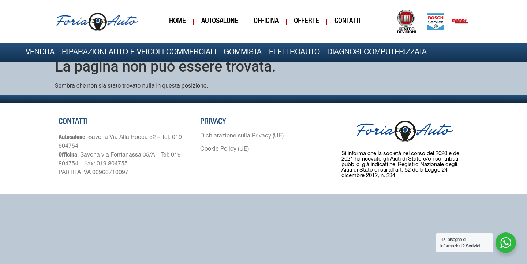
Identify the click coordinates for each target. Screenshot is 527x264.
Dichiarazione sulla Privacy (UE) (242, 144)
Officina (266, 21)
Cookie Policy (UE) (224, 157)
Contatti (347, 21)
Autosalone (219, 21)
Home (177, 21)
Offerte (306, 21)
